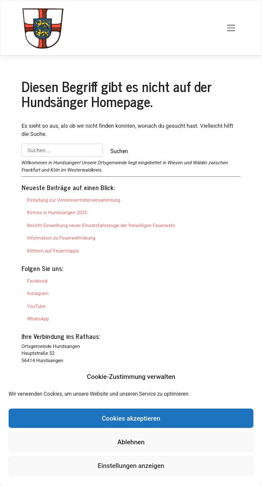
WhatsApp (38, 319)
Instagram (38, 293)
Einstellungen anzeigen (131, 466)
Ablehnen (130, 442)
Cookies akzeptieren (131, 418)
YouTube (36, 306)
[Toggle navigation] (231, 28)
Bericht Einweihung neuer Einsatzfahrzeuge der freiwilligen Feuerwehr (101, 225)
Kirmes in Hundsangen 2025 (57, 212)
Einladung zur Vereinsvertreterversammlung (73, 200)
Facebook (37, 281)
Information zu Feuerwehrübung (61, 238)
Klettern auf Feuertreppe (53, 251)
